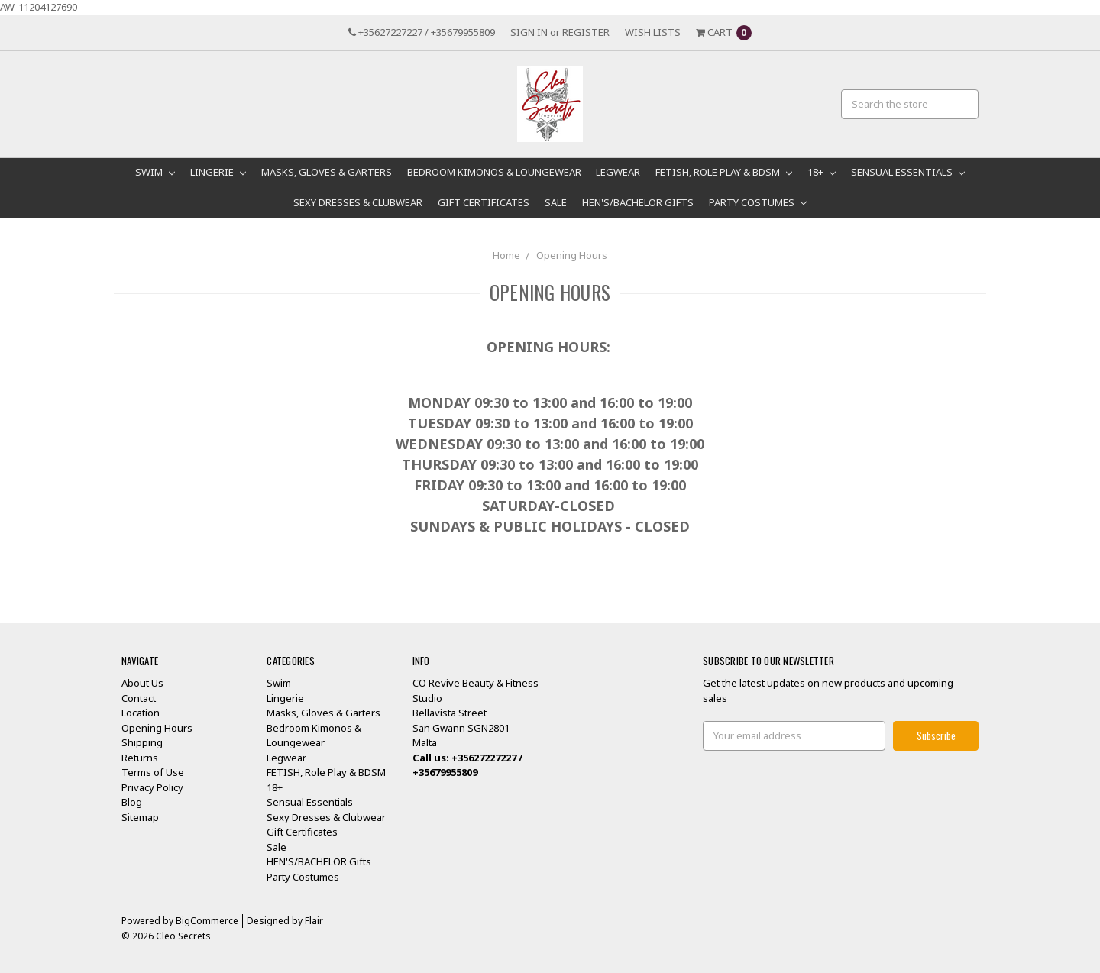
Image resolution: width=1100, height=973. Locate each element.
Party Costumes (758, 202)
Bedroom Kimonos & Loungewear (494, 172)
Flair (314, 920)
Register (586, 32)
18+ (821, 172)
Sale (556, 202)
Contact (138, 698)
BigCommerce (207, 920)
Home (506, 255)
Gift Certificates (483, 202)
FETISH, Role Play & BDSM (723, 172)
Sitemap (140, 817)
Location (140, 712)
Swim (155, 172)
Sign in (529, 32)
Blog (131, 802)
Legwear (618, 172)
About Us (142, 683)
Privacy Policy (152, 787)
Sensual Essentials (908, 172)
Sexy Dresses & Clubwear (357, 202)
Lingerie (218, 172)
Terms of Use (152, 772)
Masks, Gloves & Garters (326, 172)
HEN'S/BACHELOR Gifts (638, 202)
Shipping (142, 742)
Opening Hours (571, 255)
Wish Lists (653, 32)
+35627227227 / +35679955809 (421, 32)
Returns (139, 757)
